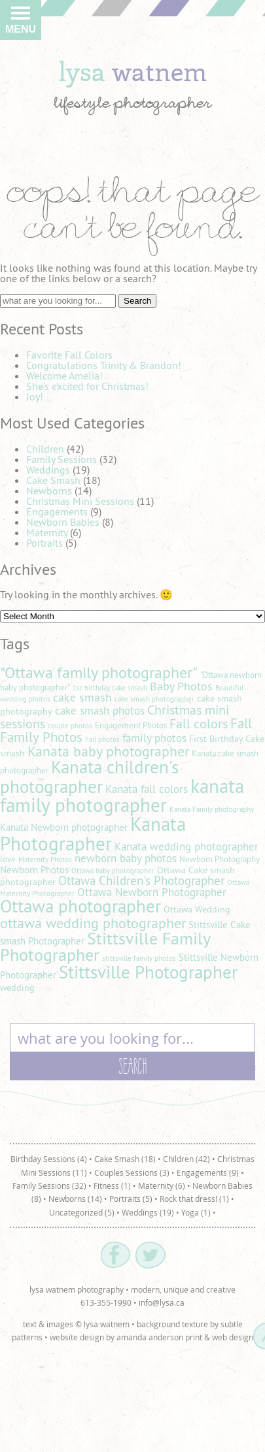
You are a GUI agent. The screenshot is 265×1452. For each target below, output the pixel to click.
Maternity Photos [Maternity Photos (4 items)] (45, 859)
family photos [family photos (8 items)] (154, 738)
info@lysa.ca (162, 1302)
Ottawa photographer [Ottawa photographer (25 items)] (80, 906)
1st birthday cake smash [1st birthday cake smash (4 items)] (110, 687)
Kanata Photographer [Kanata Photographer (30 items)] (93, 833)
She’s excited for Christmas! (87, 386)
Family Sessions (61, 459)
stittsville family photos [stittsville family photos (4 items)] (139, 958)
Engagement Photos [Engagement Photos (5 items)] (131, 725)
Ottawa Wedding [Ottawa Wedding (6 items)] (197, 909)
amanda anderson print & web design (184, 1337)
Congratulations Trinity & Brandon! (103, 365)
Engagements (57, 511)
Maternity (46, 532)
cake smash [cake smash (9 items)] (82, 697)
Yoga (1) (196, 1212)
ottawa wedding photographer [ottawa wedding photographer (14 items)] (93, 923)
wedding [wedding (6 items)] (17, 987)
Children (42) (186, 1159)
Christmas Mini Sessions (80, 501)
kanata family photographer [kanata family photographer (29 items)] (122, 795)
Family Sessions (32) (49, 1185)
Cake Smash (53, 480)
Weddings (48, 469)
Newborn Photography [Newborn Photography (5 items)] (219, 859)
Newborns (49, 490)
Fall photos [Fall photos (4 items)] (102, 739)
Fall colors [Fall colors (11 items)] (198, 723)
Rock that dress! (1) (194, 1198)
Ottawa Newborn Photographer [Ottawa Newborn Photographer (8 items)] (151, 892)
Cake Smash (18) (125, 1159)
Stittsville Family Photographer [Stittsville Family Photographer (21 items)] (105, 947)
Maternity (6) (161, 1185)
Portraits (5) (130, 1198)
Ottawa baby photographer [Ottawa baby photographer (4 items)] (112, 870)
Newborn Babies (62, 521)
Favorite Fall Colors (69, 354)
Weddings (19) (148, 1212)
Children (45, 448)
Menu (20, 23)
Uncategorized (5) (82, 1212)
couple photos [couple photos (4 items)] (70, 725)
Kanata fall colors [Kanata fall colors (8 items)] (146, 789)
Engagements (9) (208, 1172)
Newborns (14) (75, 1198)
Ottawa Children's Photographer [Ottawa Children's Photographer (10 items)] (141, 880)
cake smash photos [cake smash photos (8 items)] (100, 710)
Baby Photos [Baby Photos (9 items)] (181, 686)
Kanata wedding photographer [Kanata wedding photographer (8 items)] (186, 846)
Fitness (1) (112, 1185)
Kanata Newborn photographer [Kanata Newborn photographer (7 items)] (64, 827)
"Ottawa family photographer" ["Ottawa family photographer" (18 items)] (99, 672)
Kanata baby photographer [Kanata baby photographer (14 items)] (108, 751)
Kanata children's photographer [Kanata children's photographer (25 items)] (89, 776)
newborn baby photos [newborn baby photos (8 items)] (126, 858)
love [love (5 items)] (8, 859)
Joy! (34, 396)
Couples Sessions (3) (131, 1172)
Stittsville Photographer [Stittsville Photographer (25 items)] (148, 972)
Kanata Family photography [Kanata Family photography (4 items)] (211, 809)
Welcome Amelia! (64, 375)
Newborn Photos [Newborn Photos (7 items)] (34, 869)
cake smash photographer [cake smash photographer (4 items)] (154, 698)
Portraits (44, 542)
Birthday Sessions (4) (48, 1159)
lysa (132, 71)
